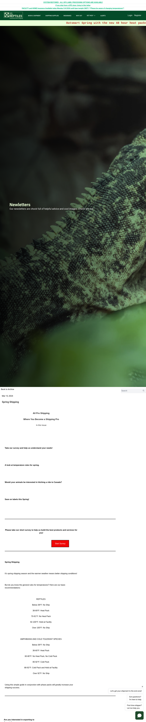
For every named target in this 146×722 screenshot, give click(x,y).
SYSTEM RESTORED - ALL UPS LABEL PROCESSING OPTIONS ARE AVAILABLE (73, 2)
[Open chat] (139, 715)
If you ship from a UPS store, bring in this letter (72, 5)
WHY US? (79, 16)
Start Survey (60, 544)
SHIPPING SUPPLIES (52, 16)
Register (137, 15)
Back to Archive (7, 389)
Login (130, 15)
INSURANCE (67, 16)
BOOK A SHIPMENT (34, 16)
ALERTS (103, 16)
